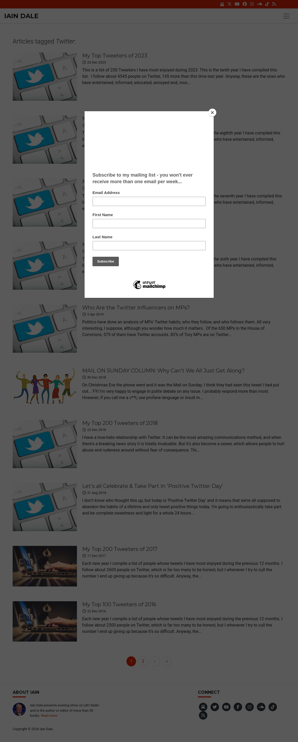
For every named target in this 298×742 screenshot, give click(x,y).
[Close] (212, 113)
